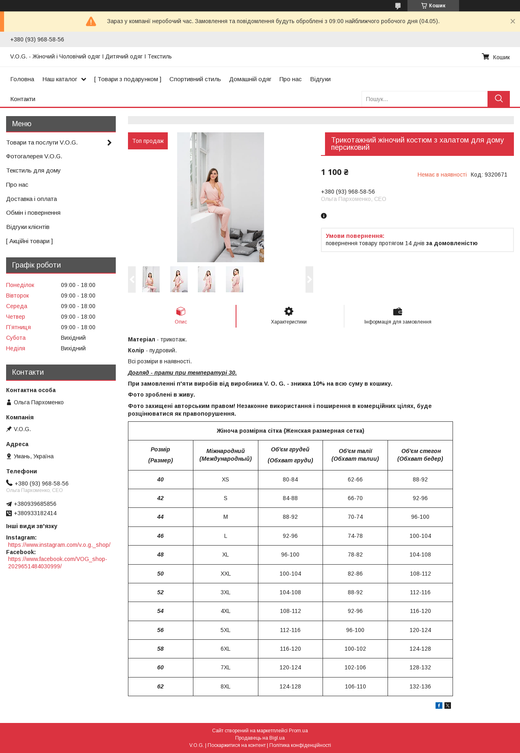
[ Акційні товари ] (29, 240)
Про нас (291, 79)
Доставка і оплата (31, 198)
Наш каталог (59, 79)
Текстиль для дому (33, 170)
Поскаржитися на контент (237, 745)
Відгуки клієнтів (28, 226)
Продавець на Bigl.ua (260, 738)
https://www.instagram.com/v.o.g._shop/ (59, 545)
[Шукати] (499, 99)
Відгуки (320, 79)
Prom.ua (298, 731)
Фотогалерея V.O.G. (34, 156)
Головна (22, 79)
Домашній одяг (250, 79)
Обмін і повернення (33, 212)
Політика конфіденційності (300, 745)
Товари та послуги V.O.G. (42, 142)
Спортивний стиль (195, 79)
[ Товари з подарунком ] (127, 79)
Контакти (22, 98)
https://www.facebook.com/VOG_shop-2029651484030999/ (57, 563)
